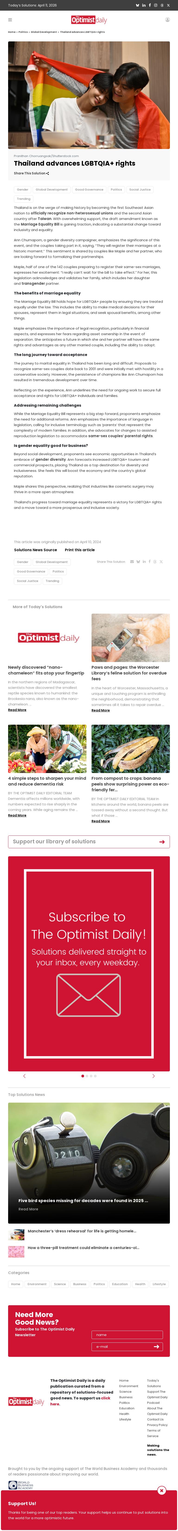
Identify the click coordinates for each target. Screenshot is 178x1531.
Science (60, 1284)
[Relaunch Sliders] (95, 1076)
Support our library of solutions (54, 841)
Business (79, 1284)
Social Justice (140, 189)
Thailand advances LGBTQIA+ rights (82, 32)
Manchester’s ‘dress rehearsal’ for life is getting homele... (82, 1231)
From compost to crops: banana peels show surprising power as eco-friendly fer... (130, 784)
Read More (17, 710)
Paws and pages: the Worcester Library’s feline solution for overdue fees (129, 673)
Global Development (44, 32)
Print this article (80, 550)
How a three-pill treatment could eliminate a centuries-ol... (84, 1247)
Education (120, 1284)
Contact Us (155, 1419)
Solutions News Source (35, 550)
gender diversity (50, 459)
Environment (37, 1284)
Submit (156, 1347)
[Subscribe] (82, 1076)
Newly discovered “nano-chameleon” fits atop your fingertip (46, 670)
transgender (33, 283)
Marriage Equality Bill (40, 224)
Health (140, 1284)
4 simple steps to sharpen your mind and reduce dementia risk (47, 781)
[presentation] (118, 1320)
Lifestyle (159, 1284)
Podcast (153, 1403)
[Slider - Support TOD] (91, 1076)
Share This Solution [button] (31, 173)
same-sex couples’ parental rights (120, 435)
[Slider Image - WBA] (87, 1076)
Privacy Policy (157, 1425)
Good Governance (89, 189)
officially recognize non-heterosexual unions (72, 213)
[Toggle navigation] (10, 19)
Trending (23, 199)
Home (12, 32)
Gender (22, 189)
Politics (23, 32)
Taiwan (44, 218)
